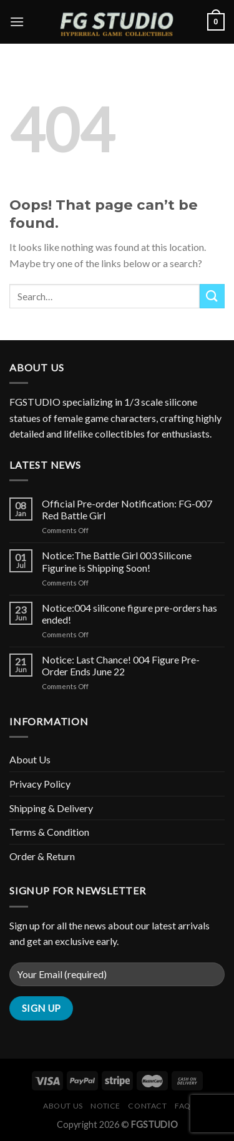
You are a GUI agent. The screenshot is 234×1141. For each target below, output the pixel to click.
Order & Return (42, 856)
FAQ (183, 1105)
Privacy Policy (40, 784)
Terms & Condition (49, 832)
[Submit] (212, 296)
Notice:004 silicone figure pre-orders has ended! (129, 613)
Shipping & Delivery (51, 808)
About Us (30, 759)
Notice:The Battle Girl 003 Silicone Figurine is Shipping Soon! (117, 561)
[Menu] (16, 21)
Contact (147, 1105)
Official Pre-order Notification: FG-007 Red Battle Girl (127, 509)
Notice (105, 1105)
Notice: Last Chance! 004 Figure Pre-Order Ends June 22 (121, 665)
